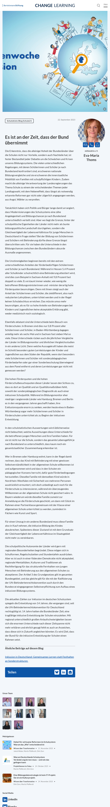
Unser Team (8, 693)
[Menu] (106, 5)
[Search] (98, 5)
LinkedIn (5, 799)
